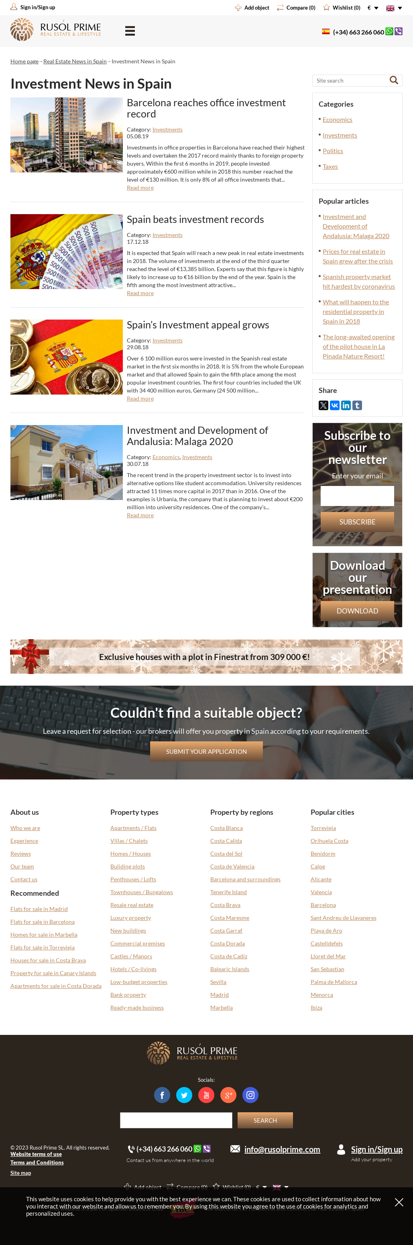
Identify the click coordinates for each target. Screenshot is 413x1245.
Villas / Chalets (129, 840)
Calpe (318, 866)
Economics (166, 456)
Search (265, 1120)
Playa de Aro (326, 930)
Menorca (322, 994)
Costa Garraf (226, 930)
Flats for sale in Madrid (39, 908)
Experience (24, 840)
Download (357, 611)
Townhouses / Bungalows (141, 892)
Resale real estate (131, 904)
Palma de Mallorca (334, 981)
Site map (20, 1173)
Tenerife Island (228, 892)
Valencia (321, 892)
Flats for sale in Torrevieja (42, 947)
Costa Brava (225, 904)
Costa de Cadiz (228, 956)
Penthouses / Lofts (133, 879)
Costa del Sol (226, 853)
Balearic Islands (229, 969)
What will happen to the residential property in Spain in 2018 (356, 311)
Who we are (25, 827)
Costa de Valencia (232, 866)
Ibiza (316, 1007)
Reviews (20, 853)
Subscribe (358, 522)
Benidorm (323, 853)
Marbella (221, 1007)
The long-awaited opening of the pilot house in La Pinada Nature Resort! (359, 346)
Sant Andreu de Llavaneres (343, 917)
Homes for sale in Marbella (43, 934)
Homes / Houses (130, 853)
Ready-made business (137, 1007)
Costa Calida (226, 840)
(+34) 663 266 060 (358, 32)
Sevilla (218, 981)
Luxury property (130, 917)
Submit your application (206, 751)
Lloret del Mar (328, 956)
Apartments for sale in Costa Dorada (56, 985)
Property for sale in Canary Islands (53, 973)
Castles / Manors (131, 956)
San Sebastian (327, 969)
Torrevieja (323, 827)
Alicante (321, 879)
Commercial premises (137, 943)
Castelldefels (327, 943)
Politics (333, 150)
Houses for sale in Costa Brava (48, 960)
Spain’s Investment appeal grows (198, 324)
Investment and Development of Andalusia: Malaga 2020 (197, 435)
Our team (22, 866)
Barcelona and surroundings (245, 879)
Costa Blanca (226, 827)
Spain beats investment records (195, 219)
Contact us (23, 879)
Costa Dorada (227, 943)
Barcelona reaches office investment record (206, 107)
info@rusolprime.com (282, 1149)
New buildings (128, 930)
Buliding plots (127, 866)
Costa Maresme (229, 917)
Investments (168, 129)
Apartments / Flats (133, 827)
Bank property (128, 994)
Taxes (330, 166)
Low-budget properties (138, 981)
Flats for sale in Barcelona (42, 921)
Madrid (219, 994)
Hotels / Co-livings (133, 969)
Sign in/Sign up (377, 1149)
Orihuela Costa (329, 840)
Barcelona (323, 904)
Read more (140, 187)
